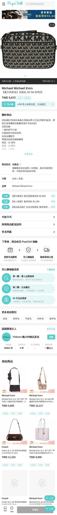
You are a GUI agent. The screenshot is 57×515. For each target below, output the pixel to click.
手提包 (28, 318)
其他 (21, 178)
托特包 (40, 318)
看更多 (28, 478)
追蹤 (51, 337)
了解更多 (51, 269)
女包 (14, 178)
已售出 (35, 510)
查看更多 (28, 154)
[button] (8, 346)
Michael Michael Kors (22, 186)
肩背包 (16, 318)
